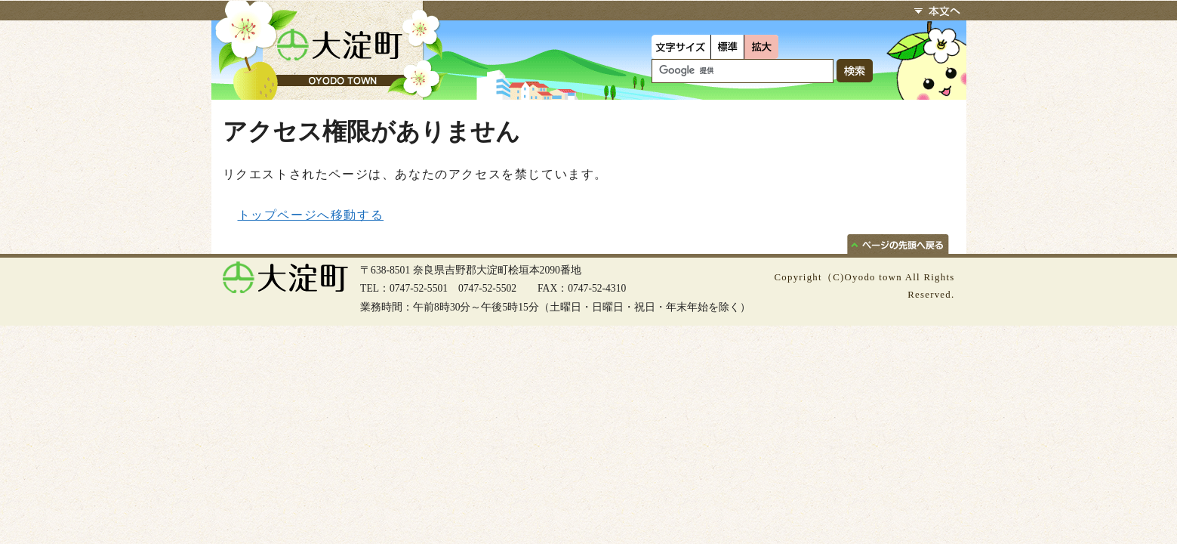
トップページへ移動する (311, 215)
